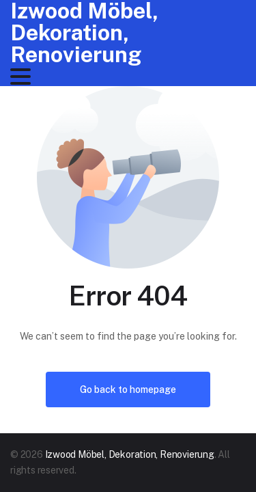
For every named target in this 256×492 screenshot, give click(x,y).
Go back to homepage (128, 389)
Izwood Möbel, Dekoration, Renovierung (129, 454)
